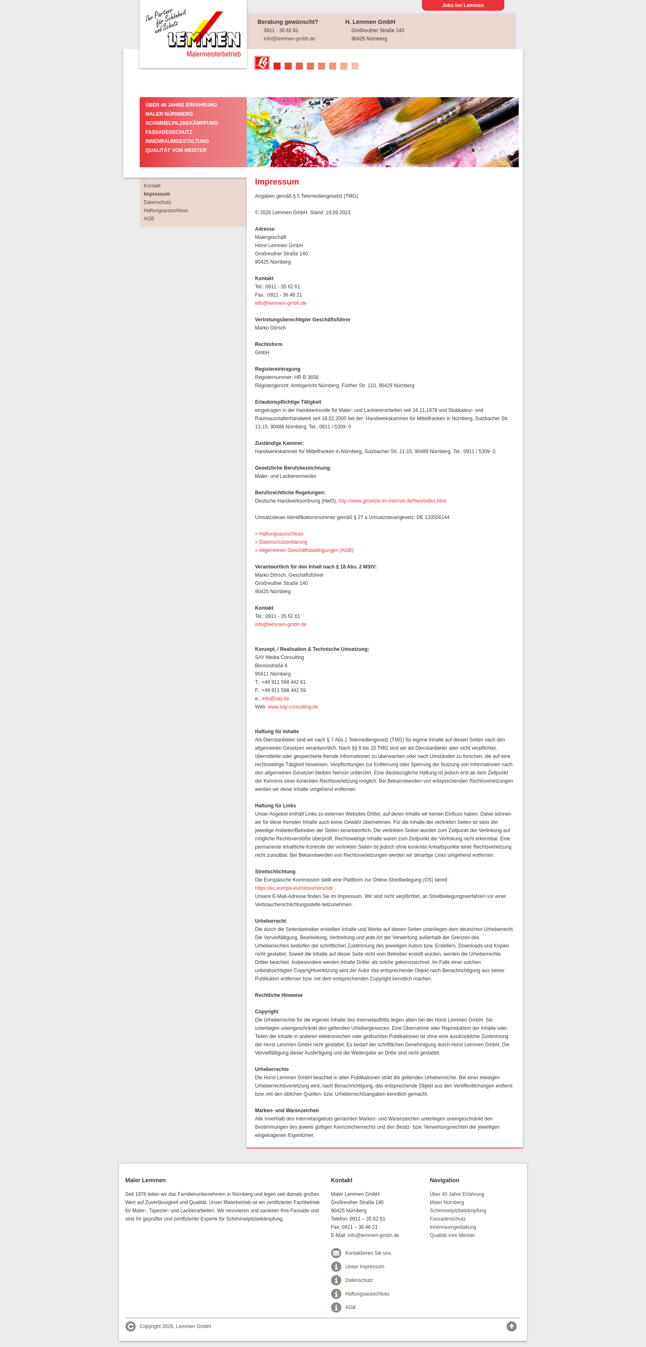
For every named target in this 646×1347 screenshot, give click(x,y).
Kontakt (181, 186)
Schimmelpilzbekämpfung (181, 123)
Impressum (186, 194)
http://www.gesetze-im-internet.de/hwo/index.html (392, 501)
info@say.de (275, 699)
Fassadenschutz (168, 132)
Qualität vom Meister (175, 150)
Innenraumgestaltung (177, 141)
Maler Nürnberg (169, 114)
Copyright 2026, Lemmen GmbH (175, 1326)
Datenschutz (187, 202)
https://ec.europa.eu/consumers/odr (294, 888)
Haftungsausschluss (195, 210)
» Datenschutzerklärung (281, 542)
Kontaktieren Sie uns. (368, 1253)
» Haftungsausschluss (279, 534)
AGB (178, 219)
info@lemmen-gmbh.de (289, 39)
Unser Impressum (364, 1267)
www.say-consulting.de (293, 707)
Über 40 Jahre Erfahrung (181, 105)
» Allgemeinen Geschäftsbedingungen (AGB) (304, 550)
